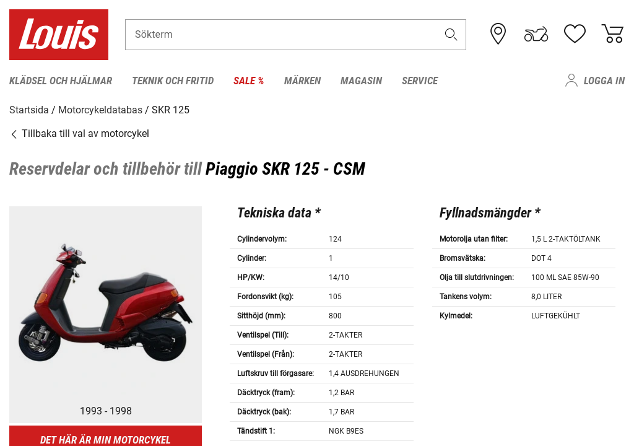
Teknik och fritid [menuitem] (173, 80)
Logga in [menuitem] (604, 80)
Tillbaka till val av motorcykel (79, 133)
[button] (451, 35)
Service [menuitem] (420, 80)
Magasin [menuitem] (361, 80)
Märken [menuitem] (302, 80)
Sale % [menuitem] (248, 80)
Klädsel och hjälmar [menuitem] (60, 80)
